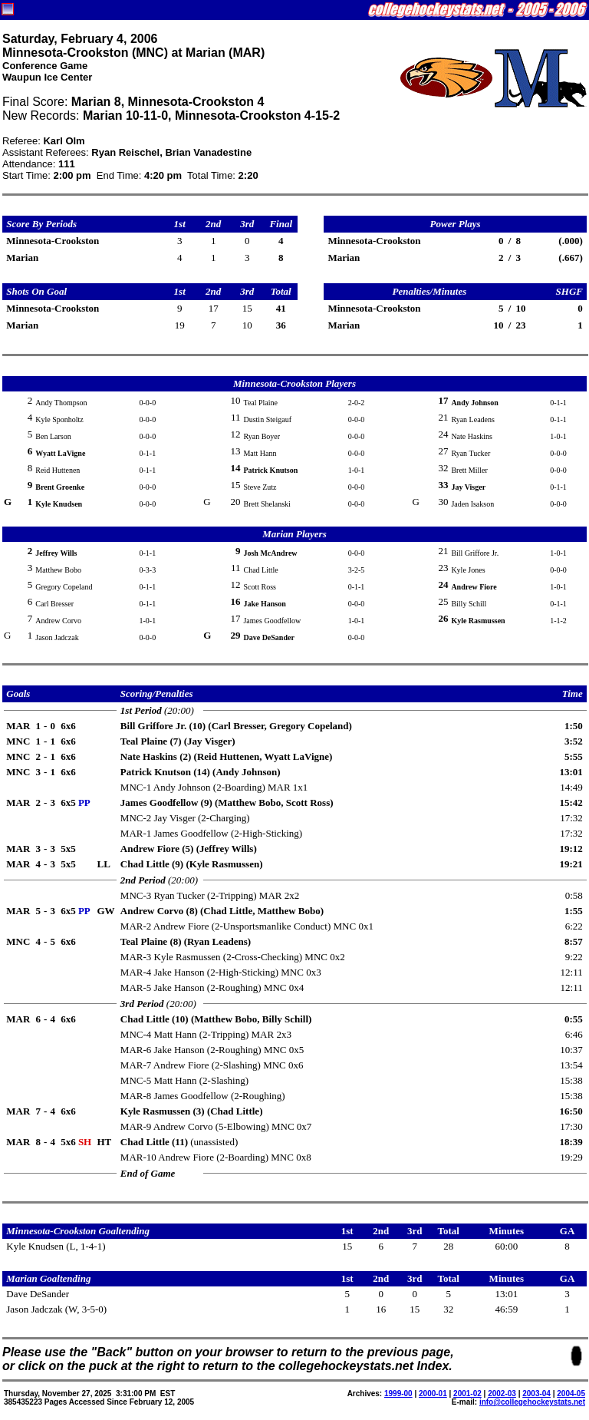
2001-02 (467, 1393)
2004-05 (571, 1393)
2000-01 (433, 1393)
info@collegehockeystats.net (532, 1402)
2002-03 (502, 1393)
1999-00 (398, 1393)
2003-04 (536, 1393)
